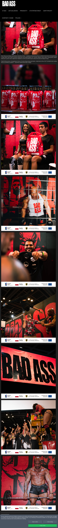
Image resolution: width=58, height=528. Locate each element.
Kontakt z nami (7, 18)
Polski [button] (18, 18)
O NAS (4, 11)
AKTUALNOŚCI (13, 11)
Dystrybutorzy (35, 11)
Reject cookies (35, 524)
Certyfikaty (47, 11)
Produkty (23, 11)
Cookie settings (50, 524)
